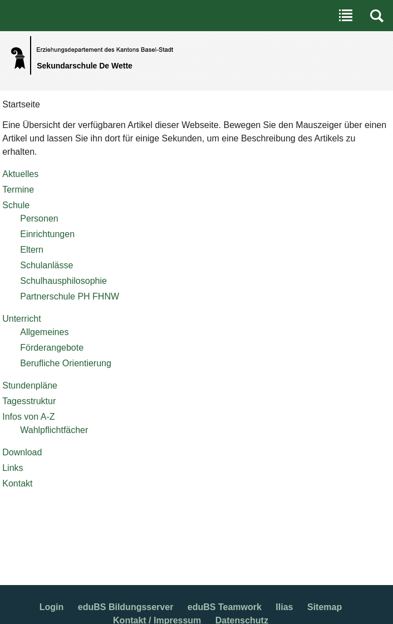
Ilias (284, 607)
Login (52, 607)
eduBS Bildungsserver (126, 607)
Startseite (21, 104)
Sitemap (324, 607)
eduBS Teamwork (225, 607)
